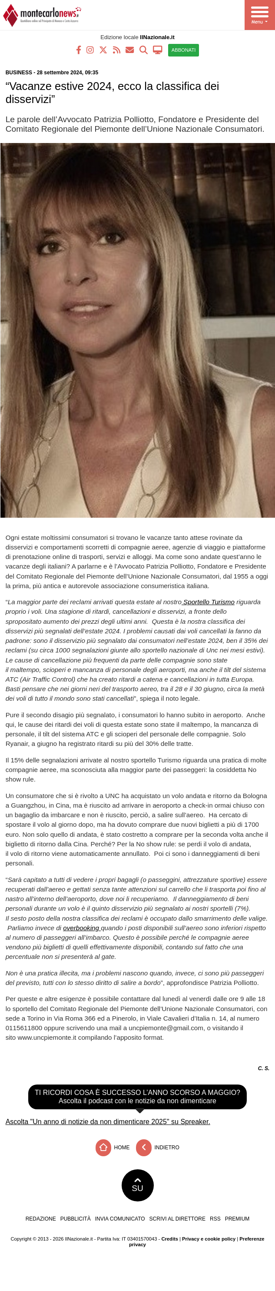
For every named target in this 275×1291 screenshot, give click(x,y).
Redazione (41, 1219)
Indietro (157, 1147)
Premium (237, 1219)
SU (137, 1185)
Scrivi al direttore (177, 1219)
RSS (215, 1219)
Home (112, 1147)
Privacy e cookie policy (208, 1238)
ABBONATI (184, 50)
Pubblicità (75, 1219)
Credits (169, 1238)
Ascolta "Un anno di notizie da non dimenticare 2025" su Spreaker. (108, 1121)
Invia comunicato (120, 1219)
